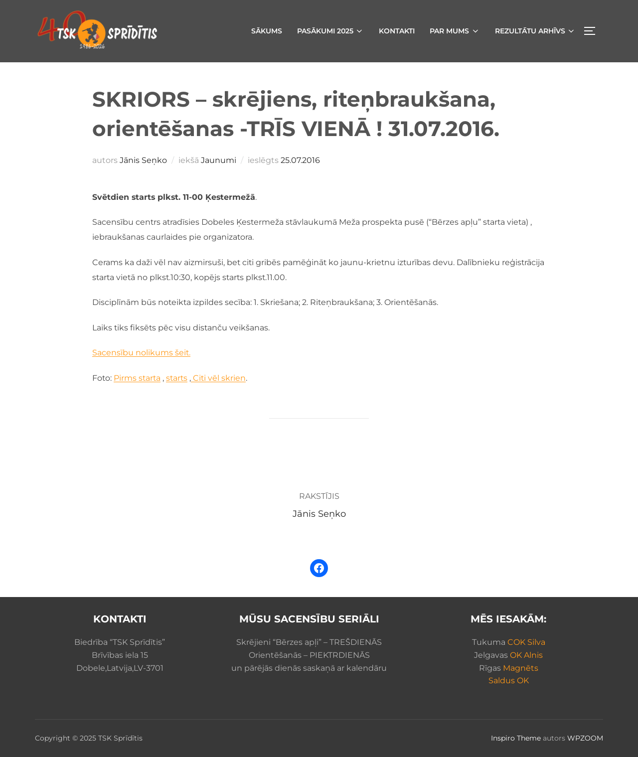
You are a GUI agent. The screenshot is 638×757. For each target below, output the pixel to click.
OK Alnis (526, 655)
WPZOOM (585, 738)
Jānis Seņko (143, 160)
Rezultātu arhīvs (535, 30)
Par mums (455, 30)
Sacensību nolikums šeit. (141, 352)
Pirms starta (137, 378)
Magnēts (520, 668)
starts (176, 378)
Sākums (266, 30)
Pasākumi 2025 (330, 30)
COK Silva (526, 642)
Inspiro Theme (516, 738)
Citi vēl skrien (218, 378)
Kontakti (397, 30)
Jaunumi (218, 160)
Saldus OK (508, 680)
